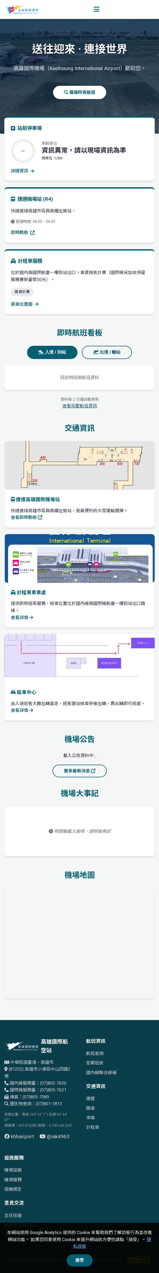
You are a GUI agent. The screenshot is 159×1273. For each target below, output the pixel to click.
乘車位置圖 (24, 304)
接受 (79, 1260)
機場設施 (13, 1170)
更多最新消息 (79, 771)
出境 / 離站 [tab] (107, 352)
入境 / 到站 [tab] (52, 352)
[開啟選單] (96, 9)
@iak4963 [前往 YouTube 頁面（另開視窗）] (55, 1136)
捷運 (90, 1098)
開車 (90, 1108)
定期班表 (94, 1062)
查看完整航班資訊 (79, 406)
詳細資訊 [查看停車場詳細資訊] (22, 170)
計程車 (92, 1127)
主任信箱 (13, 1215)
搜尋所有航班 (79, 92)
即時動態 (23, 232)
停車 (90, 1117)
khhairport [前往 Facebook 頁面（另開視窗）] (19, 1136)
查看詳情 (22, 617)
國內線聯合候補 (101, 1072)
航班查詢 (94, 1053)
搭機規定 (13, 1189)
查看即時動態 (26, 517)
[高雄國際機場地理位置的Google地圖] (79, 942)
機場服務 (13, 1179)
